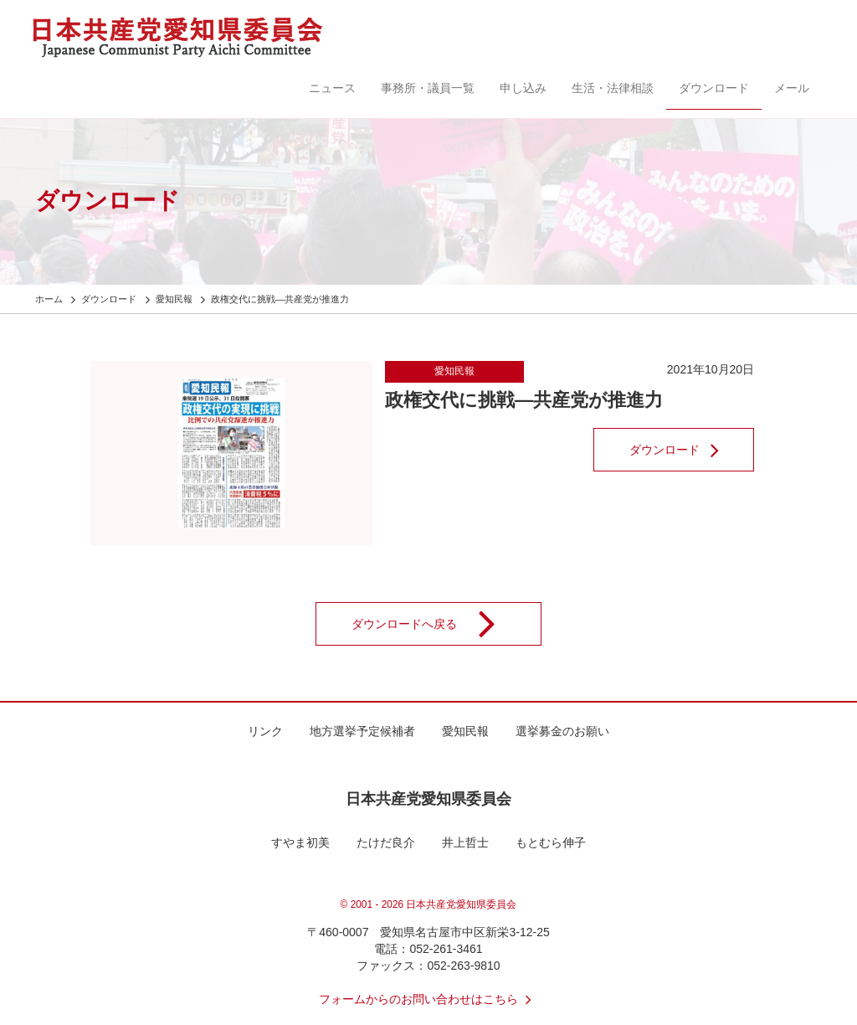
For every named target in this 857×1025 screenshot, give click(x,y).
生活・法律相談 (613, 88)
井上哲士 (465, 842)
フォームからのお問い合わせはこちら (428, 999)
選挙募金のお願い (562, 731)
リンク (265, 731)
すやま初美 (300, 842)
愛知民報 (454, 371)
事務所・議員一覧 (428, 88)
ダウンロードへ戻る (434, 624)
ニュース (332, 88)
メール (791, 88)
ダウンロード (714, 88)
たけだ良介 (386, 842)
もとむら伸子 (551, 842)
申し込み (523, 88)
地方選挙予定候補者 (362, 731)
